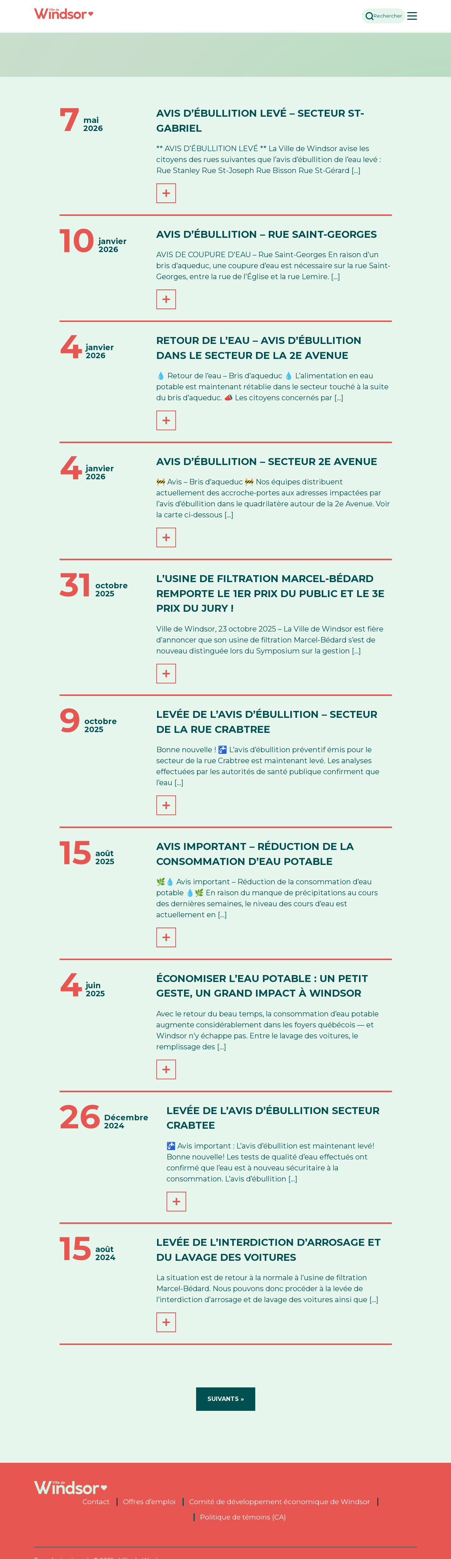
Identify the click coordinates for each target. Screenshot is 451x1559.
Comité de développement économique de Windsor (279, 1502)
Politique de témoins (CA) (243, 1517)
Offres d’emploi (149, 1502)
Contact (96, 1502)
